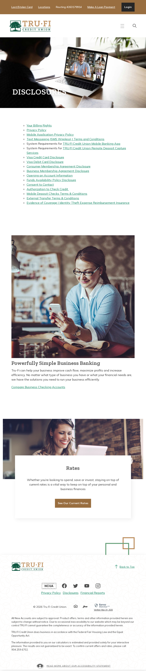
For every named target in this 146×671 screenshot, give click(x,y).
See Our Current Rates (73, 503)
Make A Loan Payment (101, 7)
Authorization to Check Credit (48, 189)
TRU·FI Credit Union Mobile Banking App (91, 144)
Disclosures (71, 594)
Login (129, 7)
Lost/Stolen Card (22, 7)
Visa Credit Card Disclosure (45, 158)
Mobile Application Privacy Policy (50, 135)
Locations (44, 7)
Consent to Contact (40, 185)
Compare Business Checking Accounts (38, 387)
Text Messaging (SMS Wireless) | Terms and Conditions (65, 139)
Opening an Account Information (50, 176)
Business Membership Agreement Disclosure (58, 171)
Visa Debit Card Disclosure (45, 162)
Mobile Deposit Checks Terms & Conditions (57, 194)
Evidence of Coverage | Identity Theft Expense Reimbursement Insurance (78, 203)
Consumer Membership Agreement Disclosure (58, 167)
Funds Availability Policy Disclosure (51, 180)
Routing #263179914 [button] (69, 7)
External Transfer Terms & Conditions (53, 198)
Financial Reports (92, 594)
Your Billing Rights (39, 126)
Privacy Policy (36, 130)
